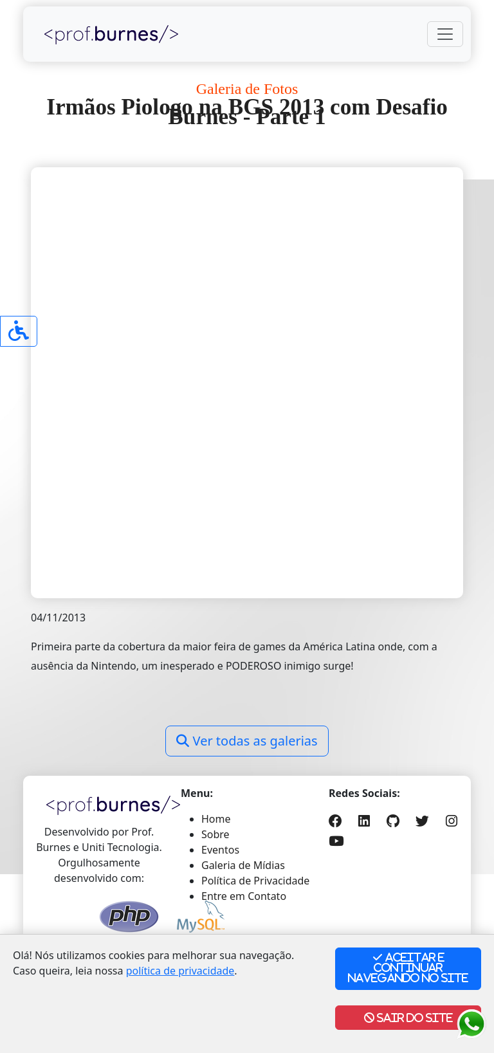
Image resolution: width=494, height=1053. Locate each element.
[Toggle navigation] (445, 34)
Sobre (215, 834)
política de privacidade (180, 971)
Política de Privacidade (255, 881)
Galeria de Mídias (243, 865)
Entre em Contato (243, 896)
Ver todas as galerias (246, 740)
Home (216, 819)
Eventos (220, 850)
